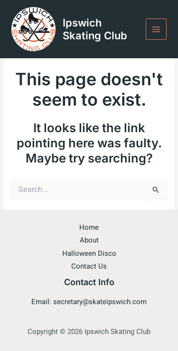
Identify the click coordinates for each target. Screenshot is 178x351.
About (89, 240)
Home (89, 227)
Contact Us (89, 266)
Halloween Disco (89, 253)
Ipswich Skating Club (95, 29)
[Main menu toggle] (156, 29)
